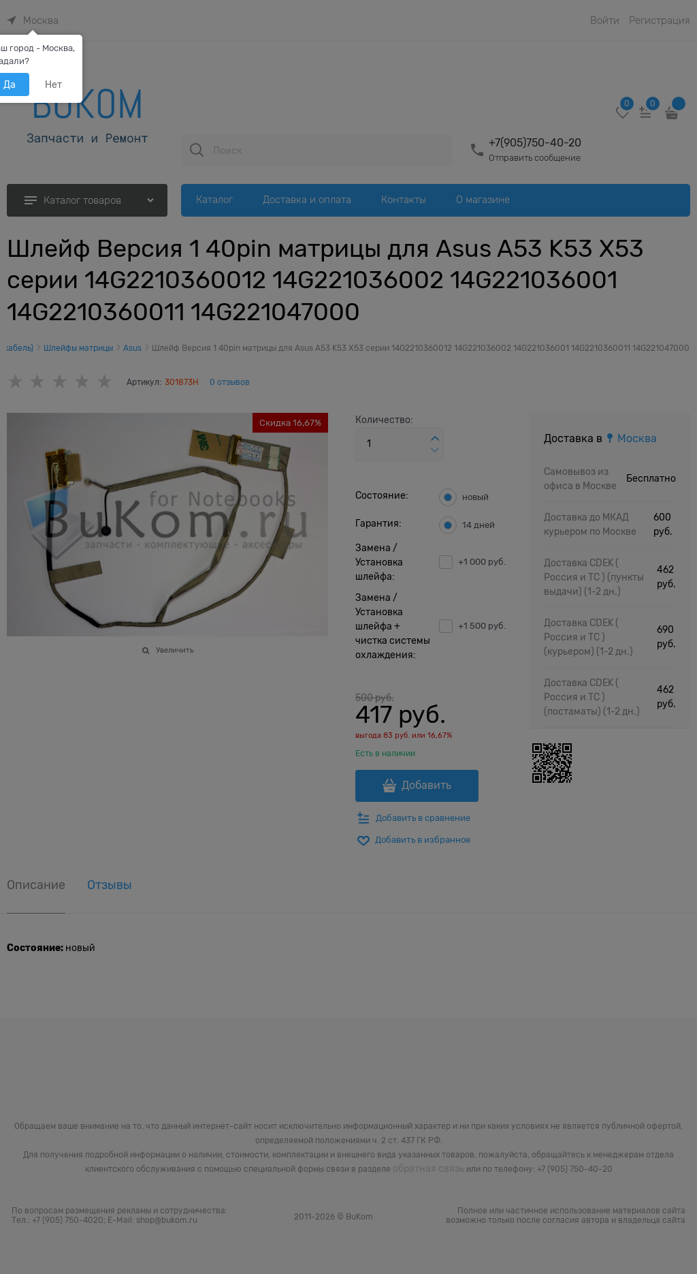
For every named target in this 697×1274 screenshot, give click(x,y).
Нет (53, 84)
